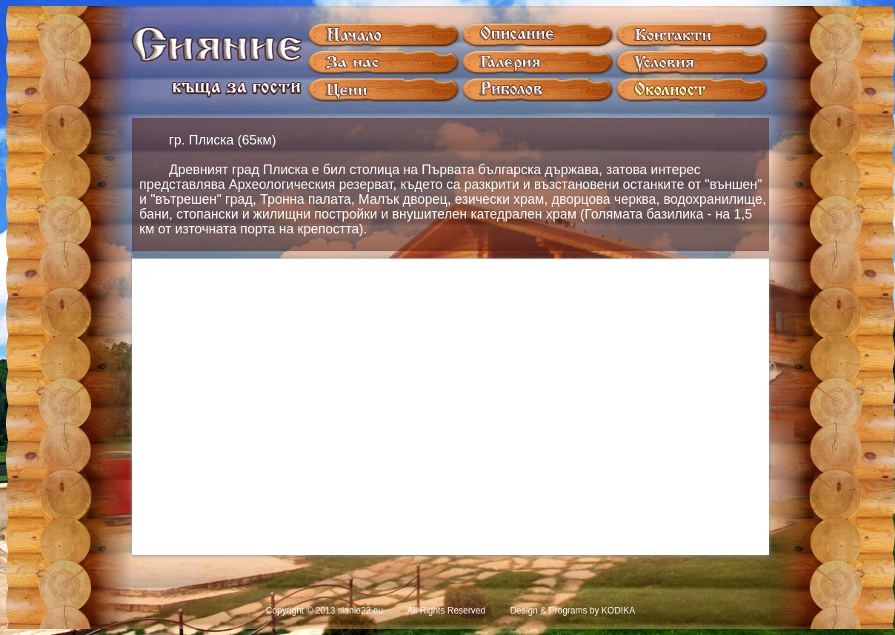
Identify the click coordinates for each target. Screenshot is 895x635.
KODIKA (618, 610)
